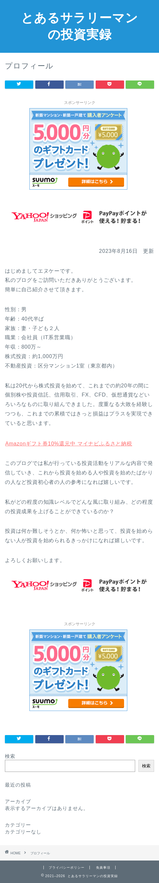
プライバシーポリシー (67, 867)
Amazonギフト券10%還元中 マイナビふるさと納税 (68, 443)
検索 (10, 756)
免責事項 (103, 867)
